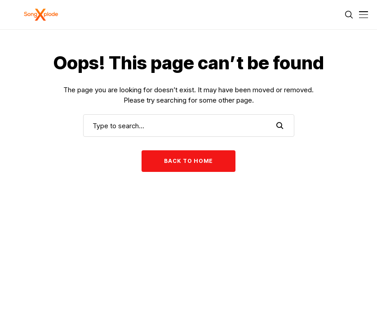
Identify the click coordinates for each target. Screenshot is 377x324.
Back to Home (188, 161)
